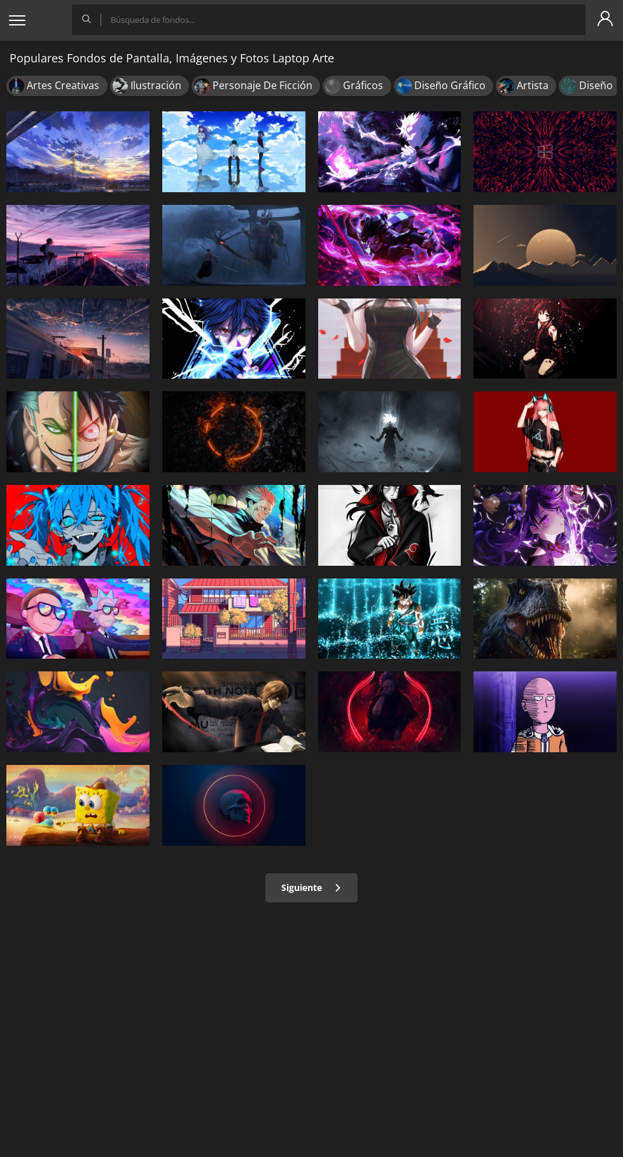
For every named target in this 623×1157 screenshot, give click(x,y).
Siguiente (311, 887)
